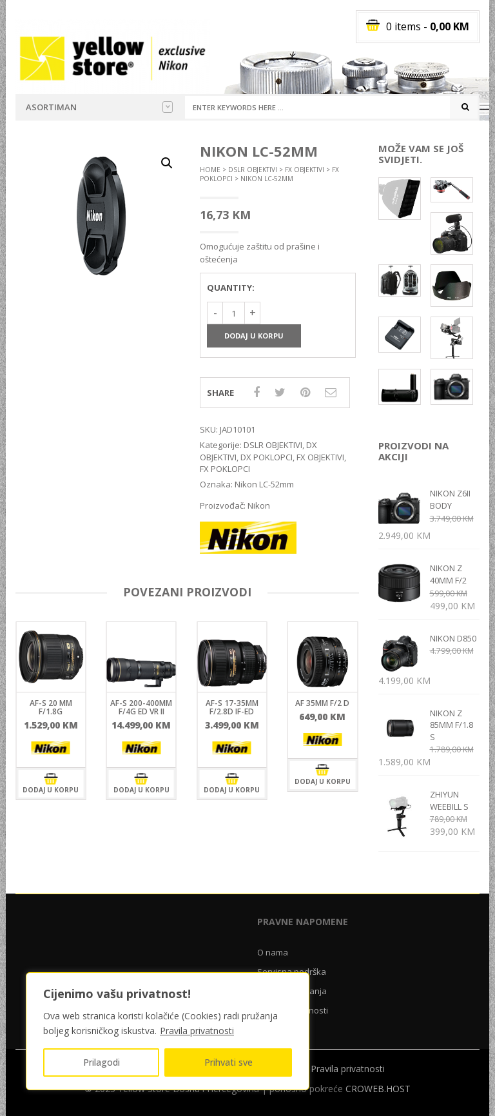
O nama (272, 952)
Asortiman (99, 107)
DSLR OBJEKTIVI (252, 169)
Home (210, 169)
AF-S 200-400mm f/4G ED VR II (141, 707)
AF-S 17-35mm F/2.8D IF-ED (232, 707)
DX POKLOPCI (266, 457)
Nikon (259, 505)
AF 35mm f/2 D (322, 703)
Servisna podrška (291, 971)
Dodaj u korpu (254, 335)
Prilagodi (101, 1062)
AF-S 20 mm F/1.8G (51, 707)
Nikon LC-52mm (264, 484)
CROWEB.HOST (378, 1088)
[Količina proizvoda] (233, 313)
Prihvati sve (228, 1062)
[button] (167, 163)
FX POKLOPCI (225, 469)
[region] (167, 1031)
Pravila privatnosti (197, 1030)
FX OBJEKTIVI (304, 169)
